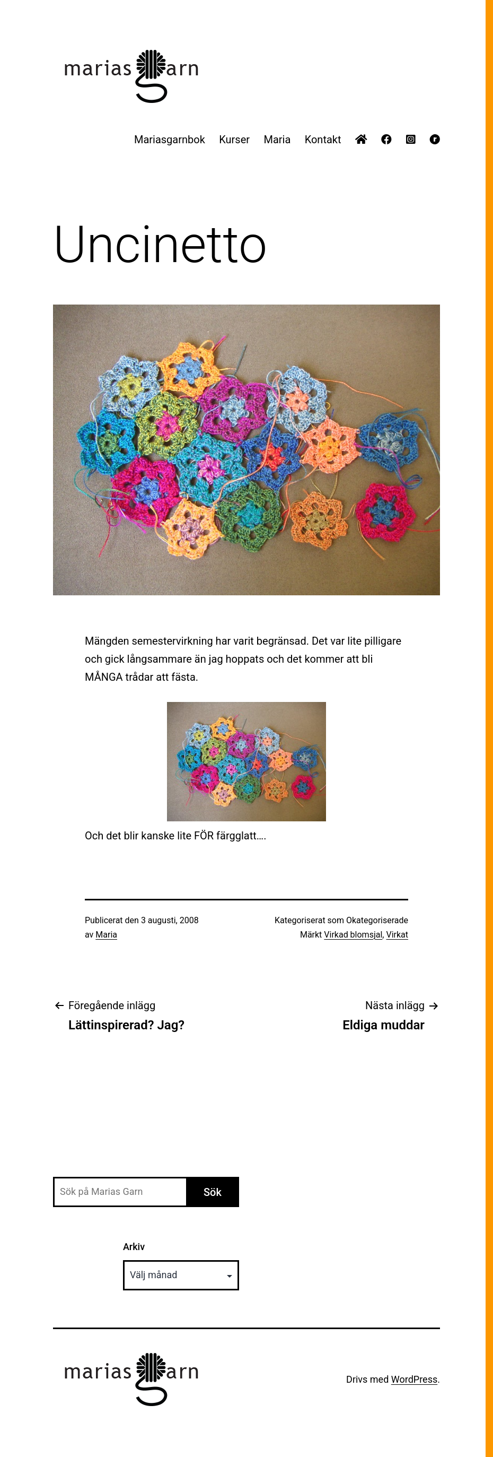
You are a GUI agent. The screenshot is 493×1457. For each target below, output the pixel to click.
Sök (213, 1192)
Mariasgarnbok (169, 139)
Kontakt (323, 139)
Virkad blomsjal (353, 935)
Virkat (397, 935)
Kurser (234, 139)
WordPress (414, 1379)
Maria (276, 139)
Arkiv (134, 1246)
